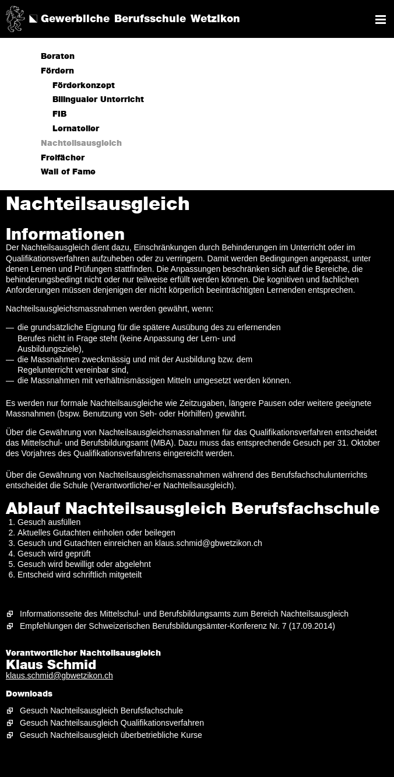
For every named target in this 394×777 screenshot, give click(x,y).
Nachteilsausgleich (81, 143)
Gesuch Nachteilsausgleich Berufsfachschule (101, 710)
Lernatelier (75, 129)
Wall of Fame (68, 172)
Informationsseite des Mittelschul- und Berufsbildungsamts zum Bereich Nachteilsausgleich (184, 614)
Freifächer (63, 158)
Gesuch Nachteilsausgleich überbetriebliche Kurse (111, 735)
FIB (59, 114)
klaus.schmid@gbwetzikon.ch (59, 675)
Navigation (380, 19)
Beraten (58, 56)
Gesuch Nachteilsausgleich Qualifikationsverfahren (112, 723)
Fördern (57, 71)
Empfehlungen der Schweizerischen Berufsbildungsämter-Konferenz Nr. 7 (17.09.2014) (177, 626)
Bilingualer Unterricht (98, 100)
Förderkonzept (83, 86)
